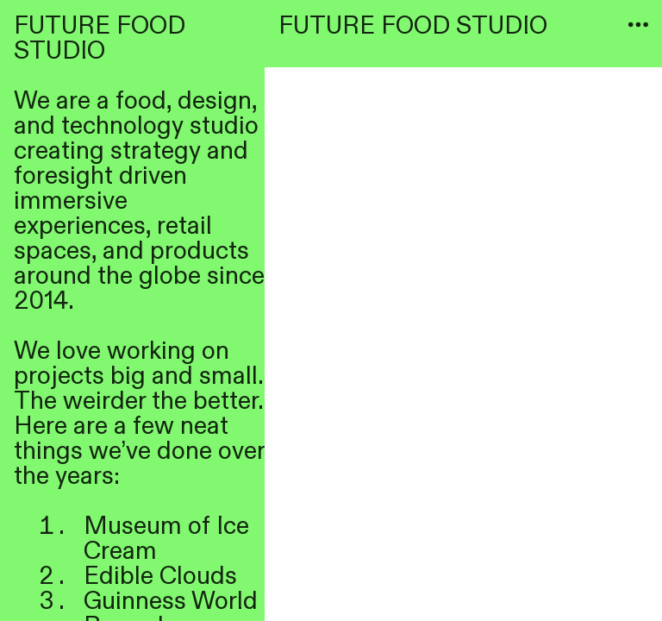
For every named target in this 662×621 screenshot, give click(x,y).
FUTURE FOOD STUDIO (412, 25)
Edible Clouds (160, 576)
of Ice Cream (166, 539)
